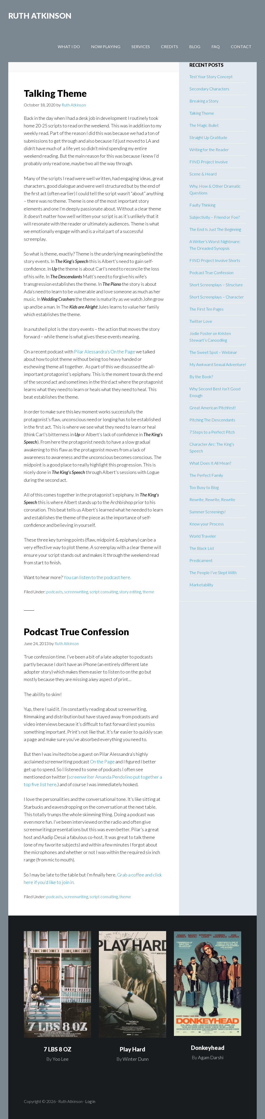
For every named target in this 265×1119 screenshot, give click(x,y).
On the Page (102, 761)
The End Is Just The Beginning (215, 229)
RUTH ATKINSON (39, 15)
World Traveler (202, 535)
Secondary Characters (209, 88)
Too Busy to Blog (204, 487)
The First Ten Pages (206, 308)
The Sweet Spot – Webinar (213, 352)
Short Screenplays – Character (216, 296)
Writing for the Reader (209, 149)
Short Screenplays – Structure (216, 284)
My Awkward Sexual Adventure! (217, 364)
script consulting (104, 591)
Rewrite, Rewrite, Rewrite (212, 499)
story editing (130, 591)
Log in (90, 1101)
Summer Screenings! (207, 511)
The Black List (201, 548)
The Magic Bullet (204, 125)
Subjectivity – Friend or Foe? (214, 217)
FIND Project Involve (208, 161)
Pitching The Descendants (212, 419)
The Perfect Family (206, 475)
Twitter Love (200, 321)
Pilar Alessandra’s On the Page (104, 351)
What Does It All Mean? (210, 462)
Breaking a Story (203, 100)
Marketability (201, 584)
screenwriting (76, 591)
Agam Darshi (211, 1057)
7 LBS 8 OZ (57, 1049)
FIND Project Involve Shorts (214, 260)
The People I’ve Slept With (213, 572)
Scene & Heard (203, 173)
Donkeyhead (207, 1047)
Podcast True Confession (76, 631)
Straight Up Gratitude (208, 137)
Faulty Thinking (202, 204)
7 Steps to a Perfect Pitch (212, 431)
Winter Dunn (136, 1059)
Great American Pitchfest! (212, 407)
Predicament (200, 560)
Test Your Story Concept (211, 76)
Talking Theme (55, 93)
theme (148, 591)
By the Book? (201, 376)
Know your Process (206, 523)
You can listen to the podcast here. (97, 577)
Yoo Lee (61, 1059)
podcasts (54, 591)
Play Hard (132, 1049)
